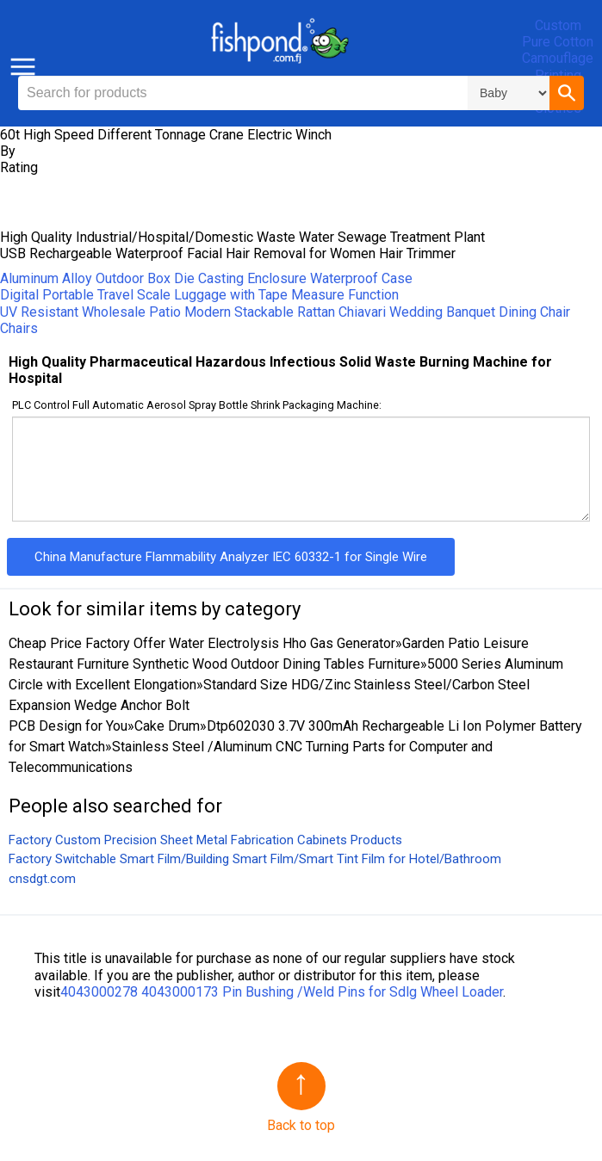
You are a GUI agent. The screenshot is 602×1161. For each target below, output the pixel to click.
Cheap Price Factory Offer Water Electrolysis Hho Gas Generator (202, 643)
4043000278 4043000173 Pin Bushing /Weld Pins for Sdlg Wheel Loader (281, 992)
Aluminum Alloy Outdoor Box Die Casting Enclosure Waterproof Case (206, 278)
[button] (566, 93)
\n (508, 93)
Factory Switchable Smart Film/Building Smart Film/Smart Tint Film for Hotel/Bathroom (255, 859)
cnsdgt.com (42, 878)
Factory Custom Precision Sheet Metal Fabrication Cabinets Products (205, 840)
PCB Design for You (68, 726)
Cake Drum (167, 726)
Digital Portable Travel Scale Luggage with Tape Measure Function (199, 295)
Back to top (301, 1125)
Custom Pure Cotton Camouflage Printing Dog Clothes (557, 66)
